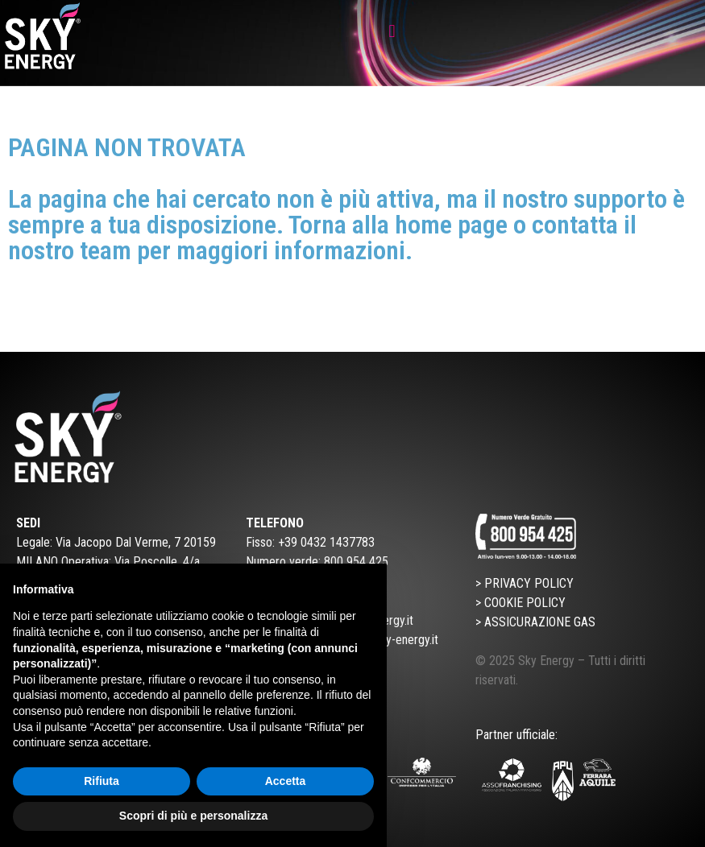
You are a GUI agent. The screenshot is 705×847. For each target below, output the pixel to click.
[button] (392, 31)
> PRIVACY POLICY (524, 583)
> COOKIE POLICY (520, 602)
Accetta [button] (285, 781)
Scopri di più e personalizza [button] (193, 815)
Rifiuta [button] (101, 781)
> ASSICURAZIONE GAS (535, 622)
